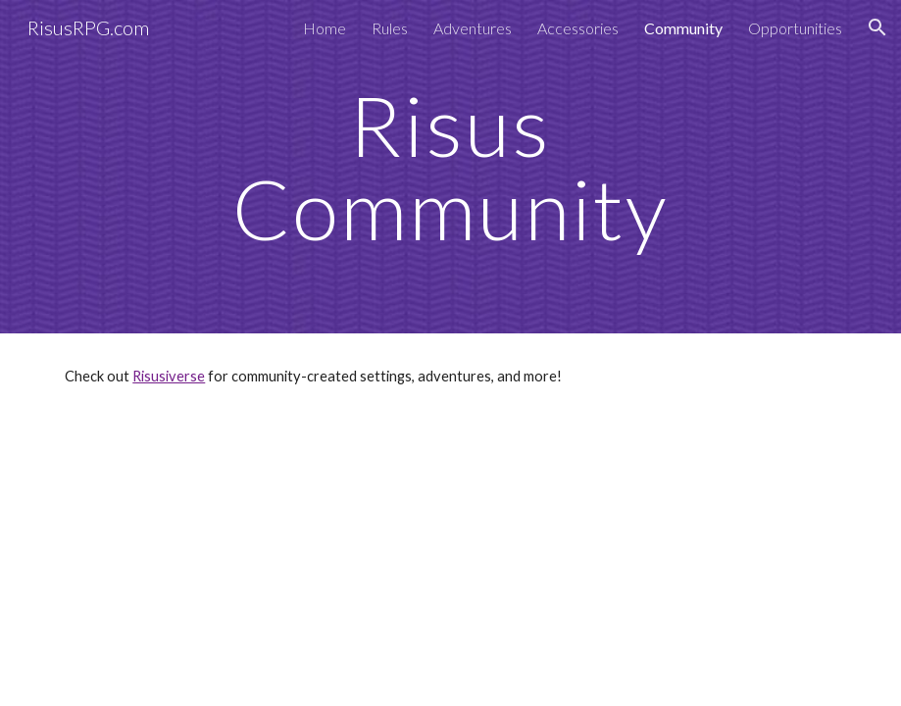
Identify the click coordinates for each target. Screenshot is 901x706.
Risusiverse (168, 376)
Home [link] (324, 28)
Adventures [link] (472, 28)
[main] (450, 167)
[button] (877, 27)
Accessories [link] (578, 28)
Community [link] (683, 28)
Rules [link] (390, 28)
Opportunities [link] (795, 28)
